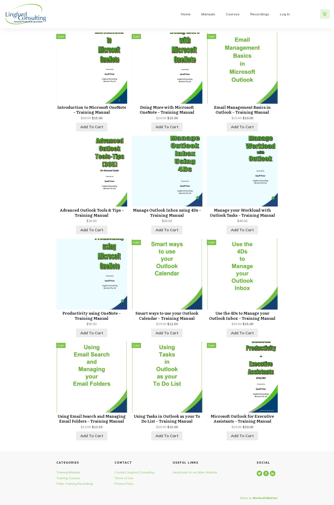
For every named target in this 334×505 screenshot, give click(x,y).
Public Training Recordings (74, 484)
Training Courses (68, 478)
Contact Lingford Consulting (134, 472)
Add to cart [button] (91, 126)
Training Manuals (68, 472)
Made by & (259, 498)
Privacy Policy (124, 484)
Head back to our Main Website (195, 472)
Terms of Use (124, 478)
